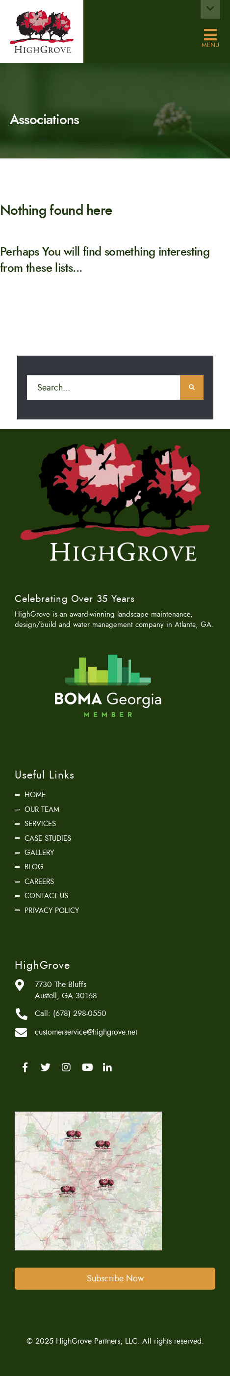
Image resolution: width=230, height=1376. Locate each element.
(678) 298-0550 (79, 1013)
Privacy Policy (52, 910)
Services (40, 824)
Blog (34, 867)
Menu (210, 35)
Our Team (42, 809)
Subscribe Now (115, 1278)
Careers (39, 881)
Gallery (39, 852)
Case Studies (48, 838)
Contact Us (46, 896)
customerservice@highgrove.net (86, 1032)
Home (35, 795)
